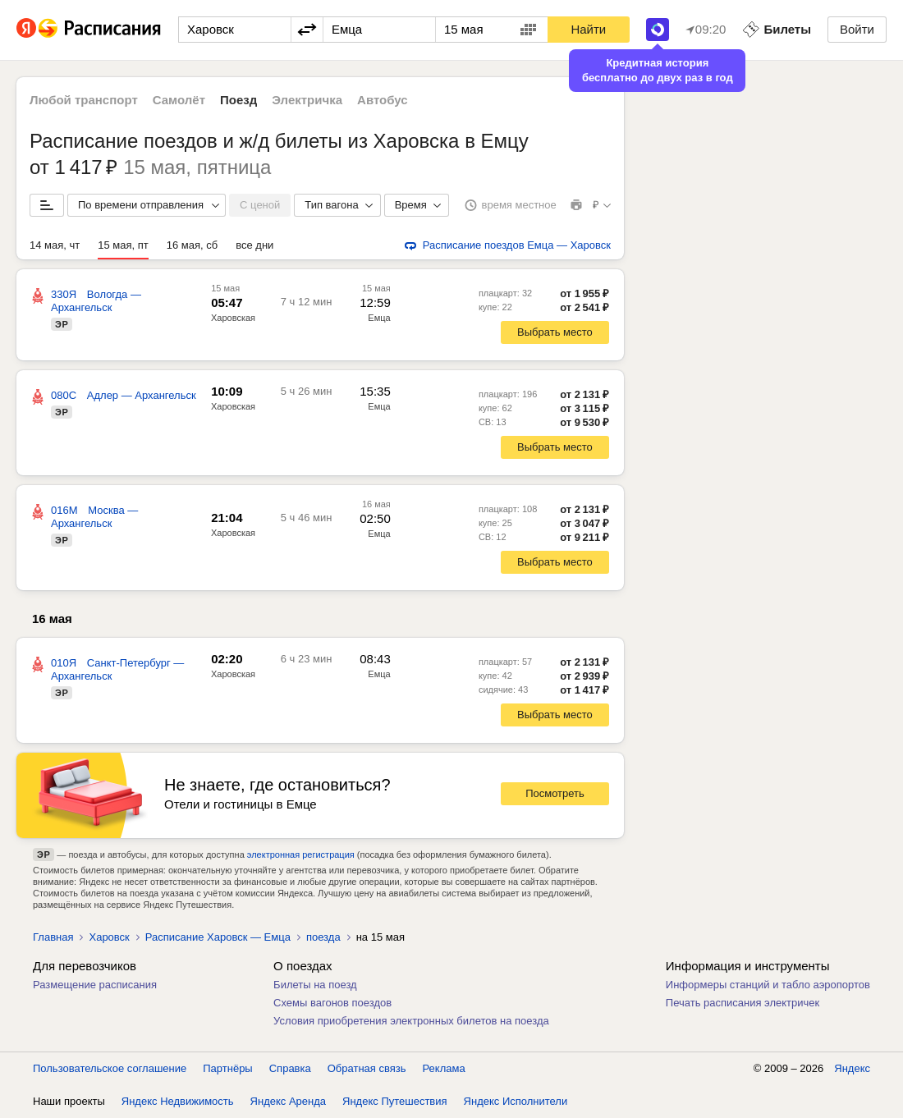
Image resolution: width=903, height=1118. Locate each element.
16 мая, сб (192, 245)
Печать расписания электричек (742, 1003)
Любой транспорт (84, 100)
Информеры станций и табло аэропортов (768, 984)
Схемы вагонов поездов (332, 1003)
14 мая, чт (55, 245)
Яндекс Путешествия (394, 1101)
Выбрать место (555, 332)
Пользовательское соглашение (109, 1068)
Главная (53, 937)
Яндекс (852, 1068)
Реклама (444, 1068)
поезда (323, 937)
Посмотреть (554, 793)
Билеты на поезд (315, 984)
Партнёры (227, 1068)
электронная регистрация (301, 854)
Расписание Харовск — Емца (218, 937)
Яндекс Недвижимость (177, 1101)
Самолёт (179, 100)
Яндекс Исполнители (516, 1101)
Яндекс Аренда (288, 1101)
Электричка (307, 100)
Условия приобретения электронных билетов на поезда (411, 1021)
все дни (254, 245)
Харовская (233, 318)
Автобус (382, 100)
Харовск (109, 937)
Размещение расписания (95, 984)
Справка (290, 1068)
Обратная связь (367, 1068)
